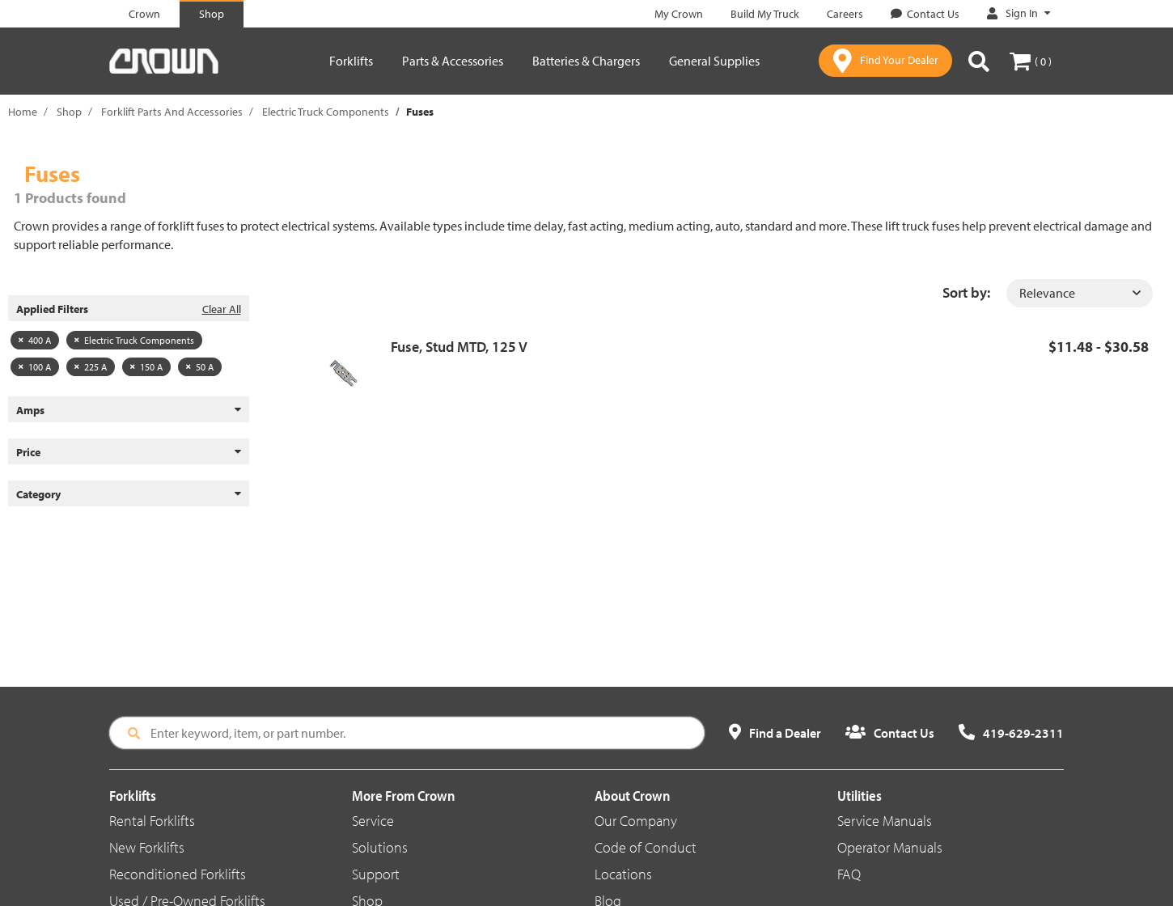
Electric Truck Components (325, 111)
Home (22, 111)
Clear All (221, 309)
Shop (69, 111)
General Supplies (714, 61)
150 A (146, 367)
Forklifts (351, 61)
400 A (35, 340)
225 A (90, 367)
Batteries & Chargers (586, 61)
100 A (35, 367)
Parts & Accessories (452, 61)
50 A (200, 367)
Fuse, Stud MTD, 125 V (459, 346)
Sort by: (966, 292)
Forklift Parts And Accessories (172, 111)
